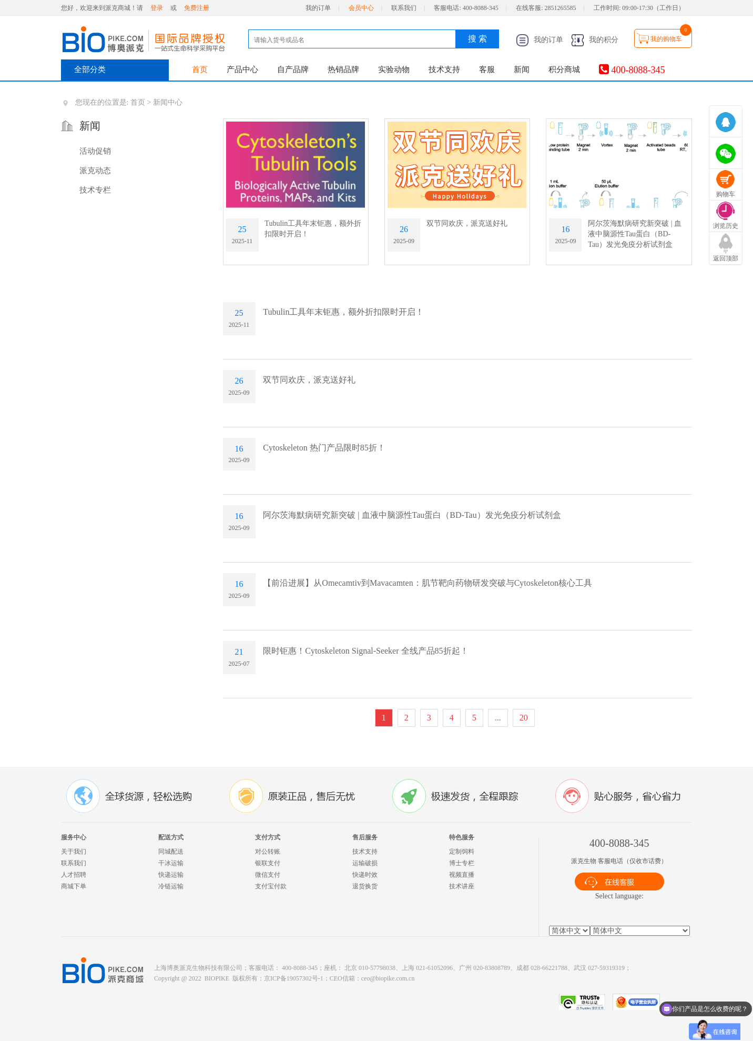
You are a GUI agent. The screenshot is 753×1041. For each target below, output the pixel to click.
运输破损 (365, 863)
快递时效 (365, 874)
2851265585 (560, 8)
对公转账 (267, 851)
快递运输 (171, 874)
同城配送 (171, 851)
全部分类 (90, 69)
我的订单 (318, 8)
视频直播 (461, 874)
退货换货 (365, 886)
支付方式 (267, 837)
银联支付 (267, 863)
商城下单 (73, 886)
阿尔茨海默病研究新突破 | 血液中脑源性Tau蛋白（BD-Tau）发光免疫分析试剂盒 (634, 233)
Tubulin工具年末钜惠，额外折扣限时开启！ (343, 311)
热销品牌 (343, 69)
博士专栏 (461, 863)
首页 (200, 69)
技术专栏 (95, 190)
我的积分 (594, 40)
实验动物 (394, 69)
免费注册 (196, 8)
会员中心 (361, 8)
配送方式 (171, 837)
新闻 (522, 69)
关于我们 (73, 851)
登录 (156, 8)
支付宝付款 (271, 886)
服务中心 (73, 837)
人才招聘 (73, 874)
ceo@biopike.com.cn (388, 978)
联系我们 (403, 8)
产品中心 (242, 69)
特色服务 (461, 837)
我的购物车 (666, 39)
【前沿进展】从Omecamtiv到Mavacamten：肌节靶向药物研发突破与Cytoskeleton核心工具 (427, 582)
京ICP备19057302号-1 (293, 978)
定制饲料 (461, 851)
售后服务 (365, 837)
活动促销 (95, 151)
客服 (487, 69)
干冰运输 (171, 863)
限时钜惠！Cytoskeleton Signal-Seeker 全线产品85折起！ (365, 650)
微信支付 (267, 874)
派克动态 (95, 170)
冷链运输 (171, 886)
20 (524, 717)
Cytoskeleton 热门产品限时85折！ (324, 447)
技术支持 (444, 69)
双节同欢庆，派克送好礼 (466, 223)
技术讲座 (461, 886)
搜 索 (477, 38)
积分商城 (564, 69)
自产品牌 (293, 69)
